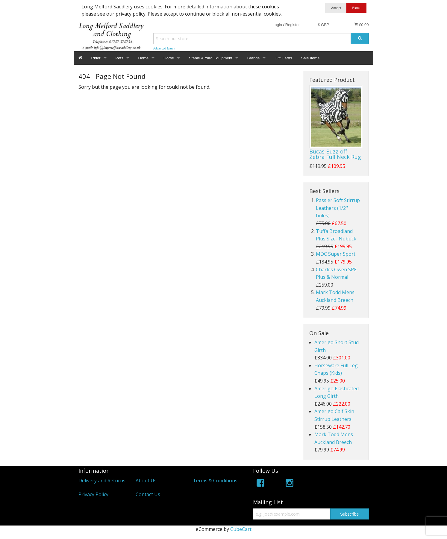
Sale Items (310, 58)
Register (292, 24)
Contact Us (148, 494)
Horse (168, 58)
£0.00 (361, 24)
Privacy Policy (93, 494)
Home (143, 58)
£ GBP (323, 24)
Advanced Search (164, 48)
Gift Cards (283, 58)
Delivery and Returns (101, 480)
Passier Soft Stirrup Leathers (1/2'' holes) (338, 208)
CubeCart (240, 529)
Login (277, 24)
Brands (253, 58)
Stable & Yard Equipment (210, 58)
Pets (119, 58)
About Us (146, 480)
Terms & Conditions (215, 480)
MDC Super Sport (335, 254)
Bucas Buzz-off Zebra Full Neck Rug (335, 154)
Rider (96, 58)
